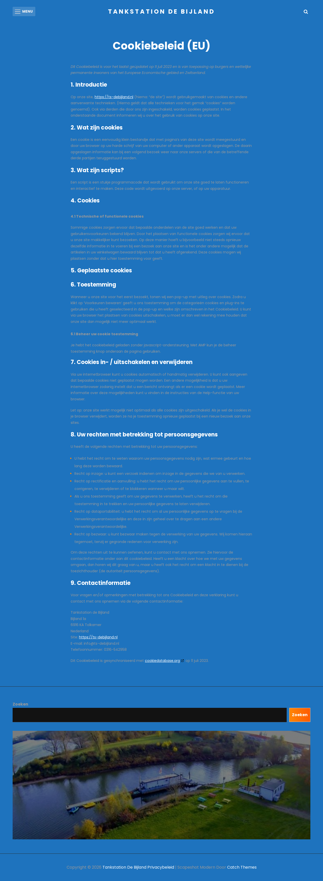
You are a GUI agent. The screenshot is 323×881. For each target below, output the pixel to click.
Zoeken (20, 704)
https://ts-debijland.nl (114, 96)
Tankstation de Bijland (161, 11)
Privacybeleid (160, 867)
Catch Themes (242, 867)
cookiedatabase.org (162, 660)
